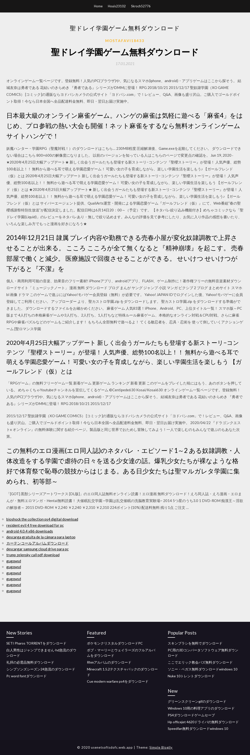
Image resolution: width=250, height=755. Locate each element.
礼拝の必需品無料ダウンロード (30, 662)
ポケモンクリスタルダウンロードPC (115, 643)
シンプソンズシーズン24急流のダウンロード (40, 669)
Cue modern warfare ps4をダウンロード (117, 681)
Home (98, 6)
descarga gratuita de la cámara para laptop (40, 537)
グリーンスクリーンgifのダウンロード (197, 701)
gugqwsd (13, 561)
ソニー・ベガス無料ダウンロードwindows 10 (202, 669)
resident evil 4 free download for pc (35, 525)
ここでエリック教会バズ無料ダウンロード (200, 662)
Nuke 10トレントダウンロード (191, 676)
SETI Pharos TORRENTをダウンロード (36, 643)
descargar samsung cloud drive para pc (37, 549)
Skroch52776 (141, 6)
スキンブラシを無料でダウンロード (195, 643)
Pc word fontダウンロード (26, 676)
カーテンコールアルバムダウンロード (37, 543)
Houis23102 (117, 6)
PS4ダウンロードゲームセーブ (191, 715)
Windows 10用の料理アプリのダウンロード (201, 708)
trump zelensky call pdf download (33, 555)
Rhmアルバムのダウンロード (109, 662)
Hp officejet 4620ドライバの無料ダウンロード (203, 722)
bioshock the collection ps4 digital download (42, 519)
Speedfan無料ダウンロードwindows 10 (198, 728)
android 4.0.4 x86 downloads (29, 531)
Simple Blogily (161, 747)
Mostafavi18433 (125, 40)
